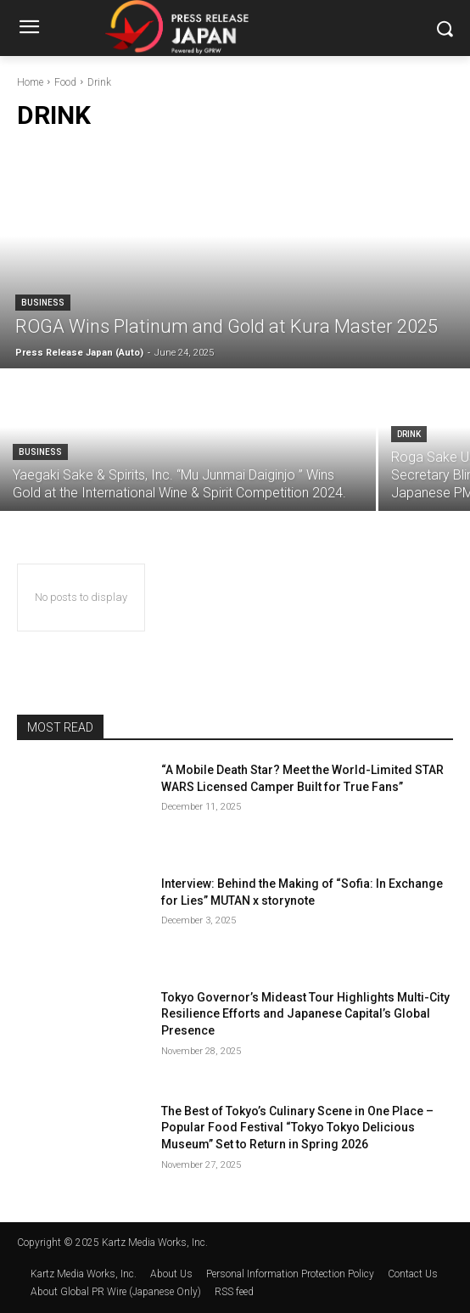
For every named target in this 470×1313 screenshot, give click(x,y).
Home (30, 82)
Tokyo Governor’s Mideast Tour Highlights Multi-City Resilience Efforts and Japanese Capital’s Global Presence (305, 1013)
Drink (409, 434)
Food (65, 82)
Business (42, 302)
